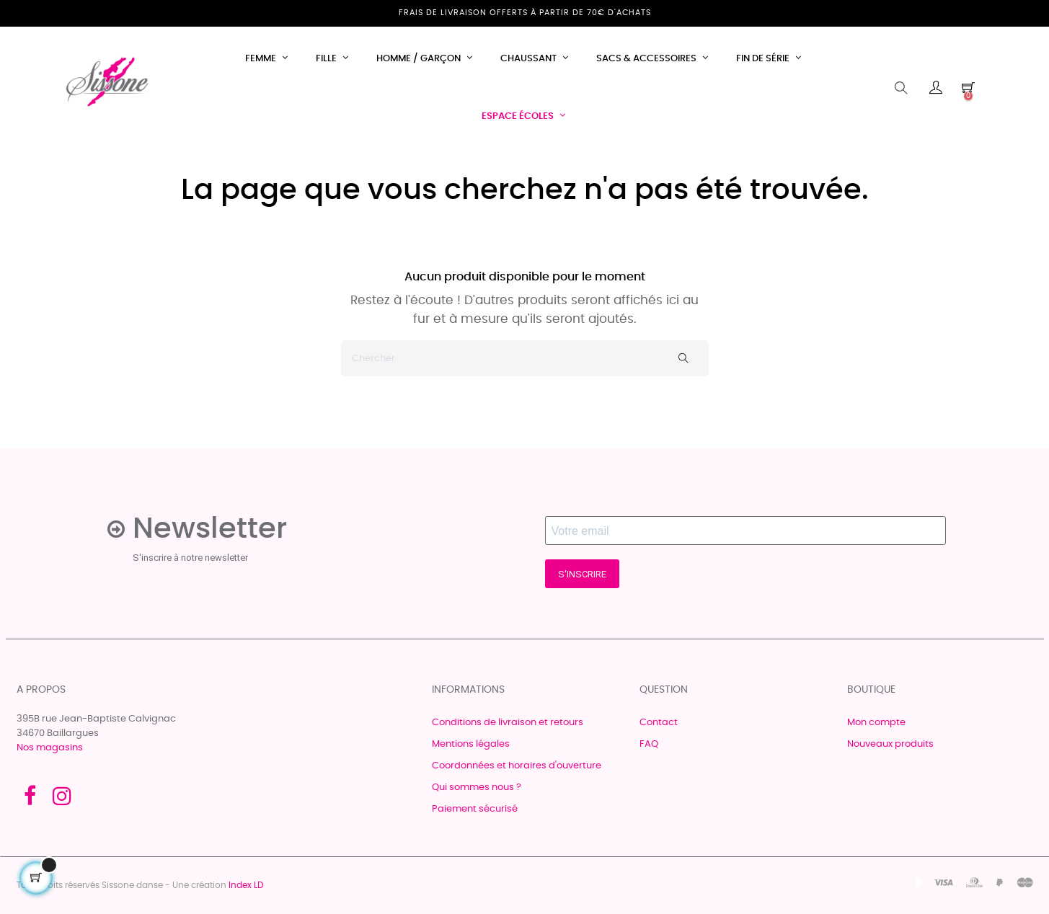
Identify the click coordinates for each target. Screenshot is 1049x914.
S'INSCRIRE (582, 574)
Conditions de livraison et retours (507, 722)
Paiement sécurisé (475, 809)
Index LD (246, 885)
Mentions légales (471, 744)
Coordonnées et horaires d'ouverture (516, 766)
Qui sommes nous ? (476, 787)
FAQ (648, 744)
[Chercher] (525, 358)
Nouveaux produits (890, 744)
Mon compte (876, 722)
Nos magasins (50, 748)
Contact (658, 722)
